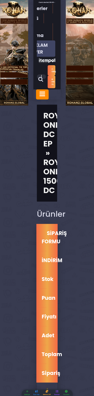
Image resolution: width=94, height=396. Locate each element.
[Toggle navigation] (42, 94)
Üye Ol (53, 81)
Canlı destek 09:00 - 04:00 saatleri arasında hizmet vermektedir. (53, 3)
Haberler (37, 8)
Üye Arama (35, 32)
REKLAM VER (39, 48)
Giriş (53, 70)
